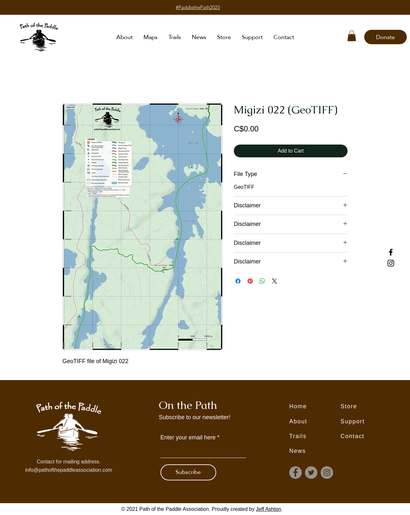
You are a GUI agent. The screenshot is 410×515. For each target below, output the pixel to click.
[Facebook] (390, 252)
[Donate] (385, 37)
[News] (314, 450)
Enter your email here (188, 437)
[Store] (366, 406)
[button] (351, 35)
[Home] (314, 406)
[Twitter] (311, 472)
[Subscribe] (188, 472)
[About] (314, 421)
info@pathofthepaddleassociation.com (68, 470)
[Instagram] (390, 263)
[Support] (366, 421)
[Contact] (366, 436)
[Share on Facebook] (238, 281)
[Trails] (314, 436)
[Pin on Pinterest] (250, 281)
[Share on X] (274, 281)
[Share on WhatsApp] (262, 281)
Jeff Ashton (268, 509)
